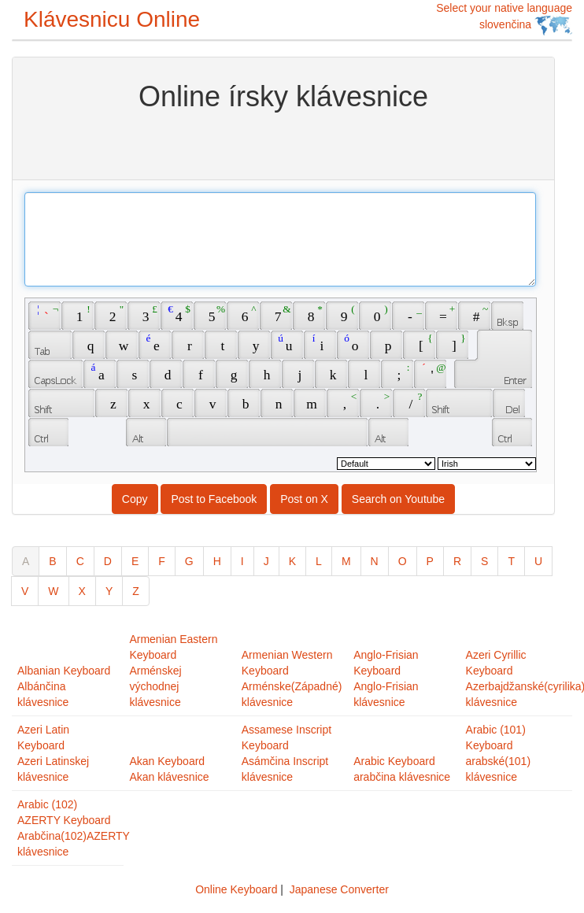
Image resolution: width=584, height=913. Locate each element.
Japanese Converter (339, 889)
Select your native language (504, 18)
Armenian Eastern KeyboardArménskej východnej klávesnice (173, 670)
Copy (135, 499)
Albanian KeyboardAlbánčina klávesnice (63, 686)
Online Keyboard (236, 889)
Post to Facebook (214, 499)
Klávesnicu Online (112, 19)
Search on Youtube (398, 499)
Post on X (304, 499)
